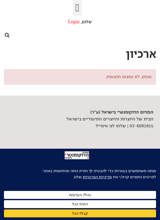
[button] (77, 8)
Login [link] (73, 22)
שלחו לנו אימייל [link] (111, 126)
